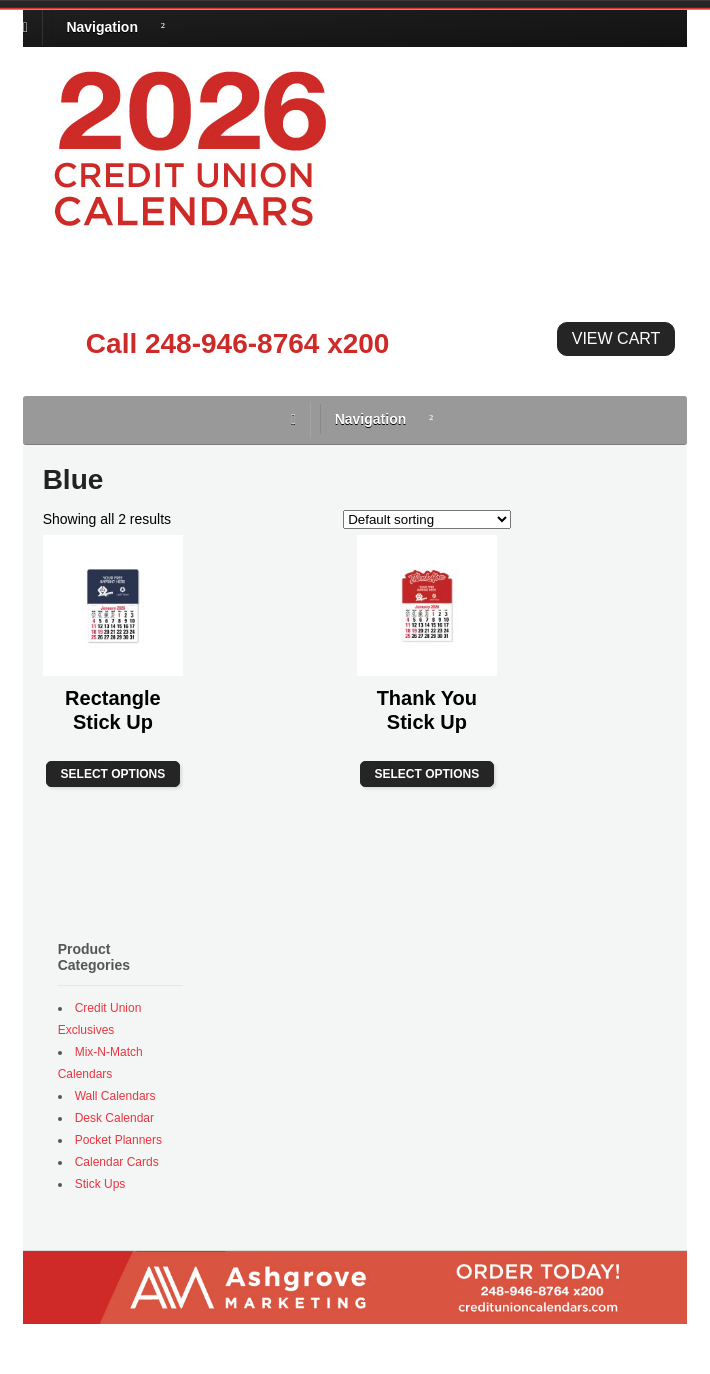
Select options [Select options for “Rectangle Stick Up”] (113, 774)
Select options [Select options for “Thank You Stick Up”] (427, 774)
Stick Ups (100, 1184)
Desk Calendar (114, 1118)
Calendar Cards (117, 1162)
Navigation (102, 27)
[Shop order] (427, 519)
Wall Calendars (115, 1096)
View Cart (616, 338)
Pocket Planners (118, 1140)
